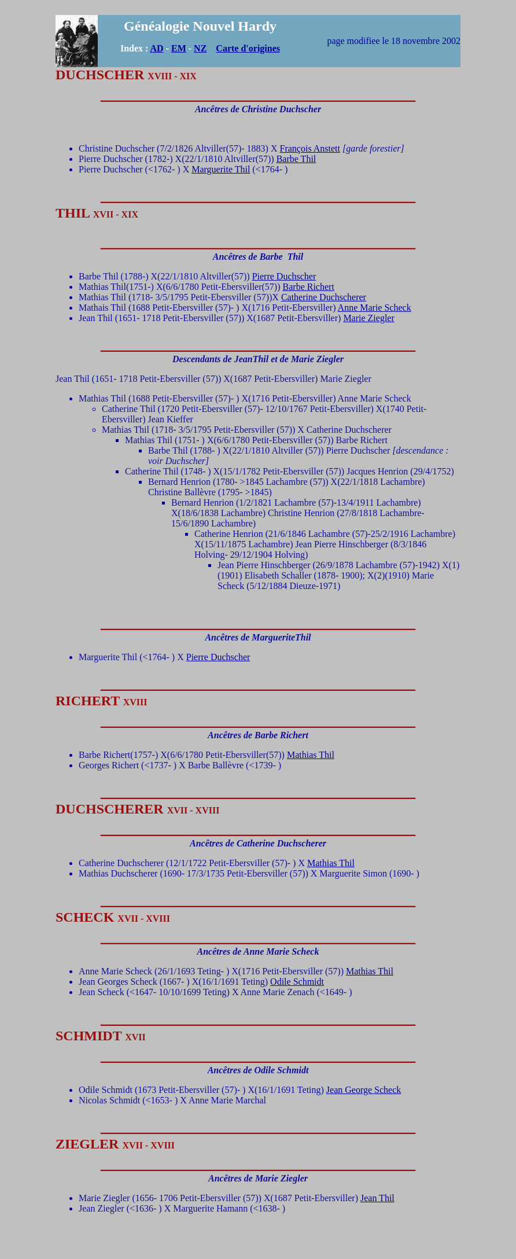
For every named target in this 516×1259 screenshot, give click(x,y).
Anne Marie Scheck (374, 307)
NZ (200, 48)
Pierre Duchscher (284, 276)
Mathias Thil (310, 755)
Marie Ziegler (368, 318)
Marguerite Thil (220, 169)
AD (157, 48)
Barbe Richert (308, 287)
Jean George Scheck (363, 1090)
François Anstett (310, 148)
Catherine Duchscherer (323, 297)
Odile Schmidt (297, 981)
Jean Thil (377, 1198)
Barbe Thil (296, 159)
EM (178, 48)
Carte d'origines (248, 48)
